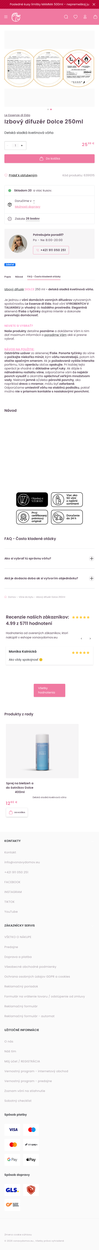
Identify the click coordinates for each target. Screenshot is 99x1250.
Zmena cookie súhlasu (18, 1234)
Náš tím (10, 1051)
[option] (49, 70)
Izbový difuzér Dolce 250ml (50, 597)
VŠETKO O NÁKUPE (17, 937)
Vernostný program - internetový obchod (36, 1071)
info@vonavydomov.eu (22, 862)
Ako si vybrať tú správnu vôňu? (49, 558)
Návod (19, 276)
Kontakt (10, 852)
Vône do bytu (26, 597)
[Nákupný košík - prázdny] (94, 16)
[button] (49, 765)
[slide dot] (48, 109)
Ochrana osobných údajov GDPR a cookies (37, 976)
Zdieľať (10, 264)
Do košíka (49, 158)
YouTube (11, 911)
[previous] (8, 70)
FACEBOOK (12, 882)
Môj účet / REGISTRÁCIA (22, 1061)
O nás (8, 1041)
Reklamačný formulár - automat (29, 1016)
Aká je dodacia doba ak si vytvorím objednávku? (49, 578)
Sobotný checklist (18, 1100)
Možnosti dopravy (27, 207)
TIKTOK (9, 902)
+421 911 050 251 (16, 872)
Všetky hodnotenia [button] (46, 690)
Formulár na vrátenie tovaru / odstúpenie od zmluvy (44, 996)
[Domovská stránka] (15, 17)
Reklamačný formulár (21, 1006)
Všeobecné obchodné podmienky (30, 966)
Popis (7, 276)
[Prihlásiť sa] (85, 17)
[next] (90, 70)
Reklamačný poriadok (21, 986)
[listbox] (49, 70)
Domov (10, 597)
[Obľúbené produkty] (75, 16)
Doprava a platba (18, 957)
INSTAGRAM (13, 892)
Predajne (11, 947)
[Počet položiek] (15, 145)
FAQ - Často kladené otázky (43, 276)
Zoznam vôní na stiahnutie (24, 1091)
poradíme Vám (55, 335)
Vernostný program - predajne (28, 1081)
